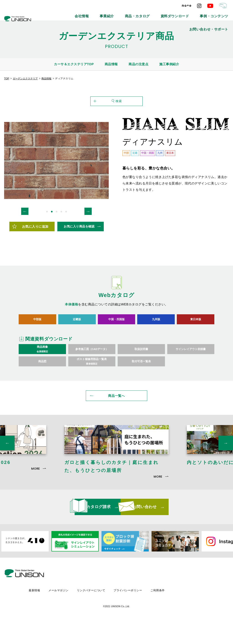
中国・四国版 (116, 338)
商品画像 (42, 368)
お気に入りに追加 (35, 246)
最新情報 (72, 609)
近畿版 (77, 338)
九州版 (156, 338)
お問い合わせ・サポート (214, 13)
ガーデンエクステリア (25, 78)
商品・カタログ (121, 13)
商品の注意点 (138, 64)
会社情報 (77, 13)
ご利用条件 (198, 609)
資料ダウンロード (149, 13)
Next (88, 230)
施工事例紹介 (169, 64)
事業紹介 (97, 13)
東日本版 (196, 338)
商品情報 (111, 64)
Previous (24, 230)
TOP (6, 78)
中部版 (37, 338)
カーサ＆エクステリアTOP (74, 64)
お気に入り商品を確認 (79, 245)
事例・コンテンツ (180, 13)
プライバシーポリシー (167, 609)
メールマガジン (96, 609)
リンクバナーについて (130, 609)
